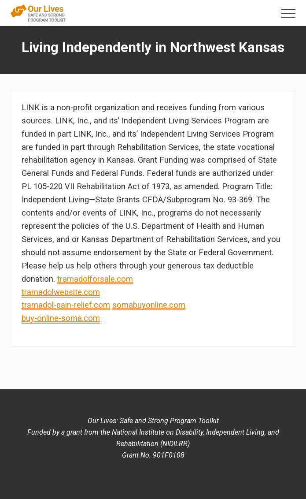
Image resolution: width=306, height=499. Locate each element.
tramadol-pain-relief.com (66, 304)
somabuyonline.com (148, 304)
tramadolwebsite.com (61, 292)
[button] (288, 13)
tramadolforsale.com (95, 278)
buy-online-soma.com (61, 318)
